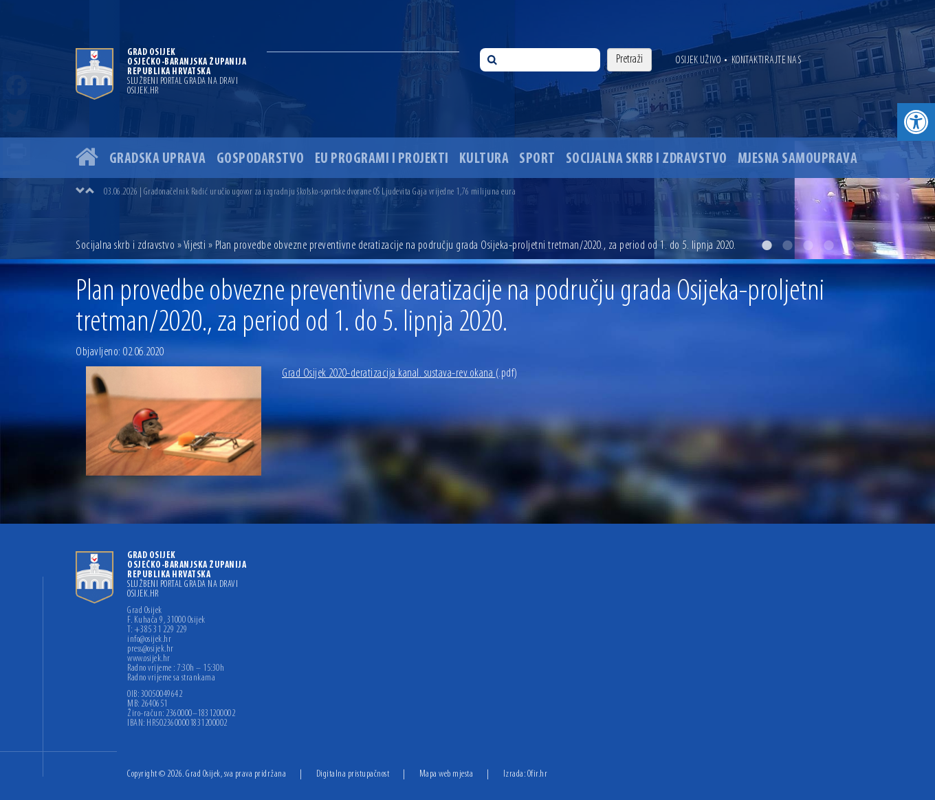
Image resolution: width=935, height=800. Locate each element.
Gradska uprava (157, 159)
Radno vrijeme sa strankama (171, 678)
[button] (916, 122)
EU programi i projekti (382, 159)
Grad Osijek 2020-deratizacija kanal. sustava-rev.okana (400, 373)
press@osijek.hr (150, 649)
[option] (467, 129)
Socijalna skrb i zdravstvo (646, 159)
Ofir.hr (537, 774)
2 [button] (787, 245)
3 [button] (808, 245)
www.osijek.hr (148, 659)
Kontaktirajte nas (767, 60)
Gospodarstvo (261, 159)
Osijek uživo (698, 60)
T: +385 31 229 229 (157, 630)
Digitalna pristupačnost (353, 774)
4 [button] (828, 245)
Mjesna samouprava (798, 159)
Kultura (484, 159)
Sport (537, 159)
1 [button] (766, 245)
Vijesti (195, 245)
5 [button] (849, 245)
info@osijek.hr (149, 640)
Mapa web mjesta (446, 774)
